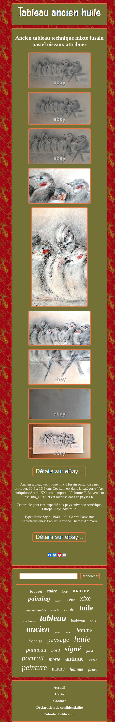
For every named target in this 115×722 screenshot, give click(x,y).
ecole (69, 609)
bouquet (36, 591)
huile (82, 639)
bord (55, 650)
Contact (59, 701)
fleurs (92, 670)
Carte (59, 694)
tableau (53, 618)
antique (74, 659)
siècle (55, 610)
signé (73, 649)
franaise (35, 641)
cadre (52, 590)
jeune (57, 632)
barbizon (78, 621)
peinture (34, 667)
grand (89, 651)
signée (92, 660)
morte (54, 659)
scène (70, 599)
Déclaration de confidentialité (59, 707)
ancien (38, 628)
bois (93, 621)
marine (80, 590)
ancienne (29, 621)
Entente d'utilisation (59, 714)
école (58, 600)
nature (58, 669)
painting (39, 598)
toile (86, 607)
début (68, 632)
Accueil (59, 687)
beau (65, 591)
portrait (33, 658)
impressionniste (36, 610)
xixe (85, 598)
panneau (36, 649)
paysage (58, 639)
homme (76, 669)
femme (84, 630)
